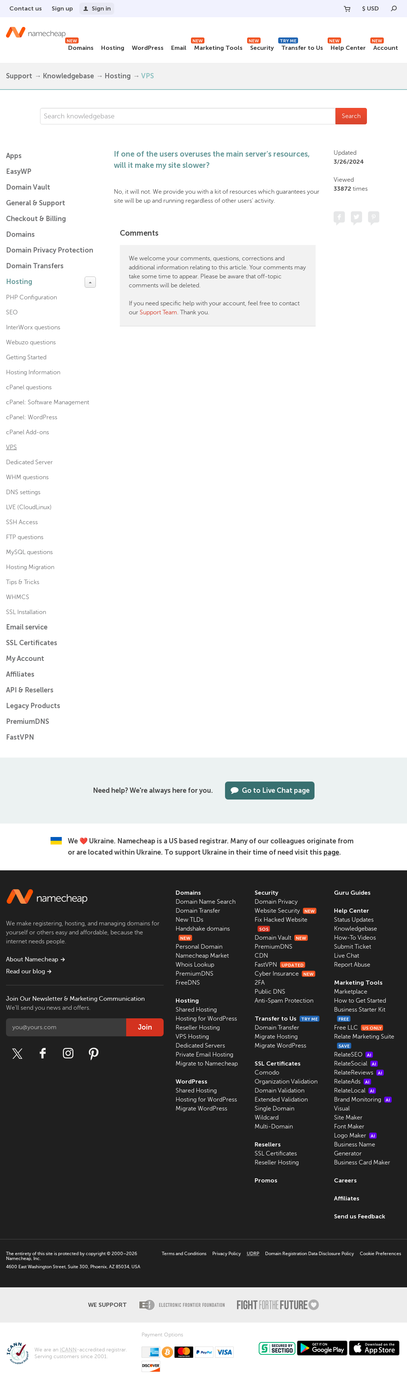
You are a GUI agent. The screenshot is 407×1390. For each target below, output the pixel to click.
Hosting (112, 47)
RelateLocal (355, 1090)
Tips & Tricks (22, 582)
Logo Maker (355, 1135)
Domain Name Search (206, 901)
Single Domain (274, 1108)
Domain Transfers (35, 266)
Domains (79, 46)
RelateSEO (353, 1054)
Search (351, 116)
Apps (14, 156)
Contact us (25, 8)
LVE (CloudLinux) (29, 507)
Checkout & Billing (36, 219)
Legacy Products (33, 706)
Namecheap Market (202, 955)
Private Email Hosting (204, 1054)
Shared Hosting (196, 1009)
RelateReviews (359, 1072)
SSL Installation (26, 612)
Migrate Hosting (276, 1036)
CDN (261, 955)
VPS (147, 76)
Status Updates (354, 919)
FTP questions (24, 537)
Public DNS (270, 991)
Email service (27, 627)
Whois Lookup (195, 964)
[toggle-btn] (90, 282)
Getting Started (26, 357)
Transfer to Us (300, 46)
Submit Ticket (352, 946)
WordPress (148, 47)
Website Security (285, 910)
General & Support (35, 203)
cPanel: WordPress (31, 417)
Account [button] (384, 46)
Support (19, 76)
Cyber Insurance (285, 973)
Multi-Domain (274, 1126)
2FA (260, 982)
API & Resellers (30, 690)
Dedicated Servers (200, 1045)
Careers (345, 1180)
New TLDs (189, 919)
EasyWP (18, 171)
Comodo (267, 1072)
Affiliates (20, 674)
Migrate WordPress (201, 1108)
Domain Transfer (198, 910)
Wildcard (267, 1117)
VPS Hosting (192, 1036)
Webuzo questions (31, 342)
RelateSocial (356, 1063)
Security (260, 46)
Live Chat (346, 955)
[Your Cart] (347, 8)
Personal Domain (199, 946)
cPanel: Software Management (47, 402)
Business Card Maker (362, 1162)
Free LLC (358, 1027)
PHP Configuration (31, 297)
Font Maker (349, 1126)
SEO (12, 312)
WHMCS (17, 597)
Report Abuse (352, 964)
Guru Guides (352, 892)
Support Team (158, 312)
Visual (342, 1108)
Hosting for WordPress (206, 1018)
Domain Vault (28, 187)
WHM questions (27, 477)
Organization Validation (286, 1081)
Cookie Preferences (380, 1253)
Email (178, 47)
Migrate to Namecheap (207, 1063)
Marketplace (350, 991)
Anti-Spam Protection (284, 1000)
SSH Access (22, 522)
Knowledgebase (68, 76)
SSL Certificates (31, 643)
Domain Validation (279, 1090)
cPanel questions (29, 387)
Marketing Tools (217, 46)
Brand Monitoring (363, 1099)
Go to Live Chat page (270, 790)
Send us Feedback (359, 1216)
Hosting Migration (30, 567)
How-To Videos (355, 937)
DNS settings (23, 492)
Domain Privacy (276, 901)
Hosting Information (33, 372)
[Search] (394, 8)
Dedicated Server (29, 462)
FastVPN (20, 737)
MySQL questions (29, 552)
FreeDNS (188, 982)
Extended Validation (281, 1099)
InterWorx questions (33, 327)
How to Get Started (360, 1000)
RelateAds (352, 1081)
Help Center (347, 46)
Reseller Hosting (198, 1027)
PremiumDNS (27, 721)
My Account (25, 659)
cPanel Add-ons (27, 432)
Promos (266, 1180)
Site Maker (348, 1117)
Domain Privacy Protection (49, 250)
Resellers (268, 1144)
